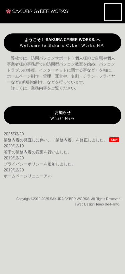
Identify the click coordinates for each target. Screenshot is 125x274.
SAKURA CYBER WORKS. (70, 199)
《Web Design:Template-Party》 (97, 204)
